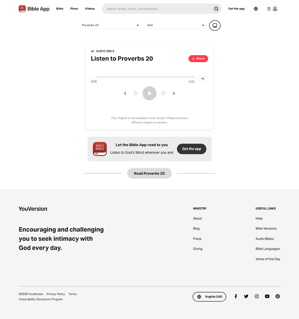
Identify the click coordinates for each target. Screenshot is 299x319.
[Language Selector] (255, 8)
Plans (74, 8)
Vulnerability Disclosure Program (41, 299)
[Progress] (143, 77)
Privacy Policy (56, 294)
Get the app (236, 8)
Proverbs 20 (111, 25)
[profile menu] (272, 8)
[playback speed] (202, 78)
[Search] (156, 8)
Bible (59, 8)
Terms (72, 294)
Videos (90, 8)
